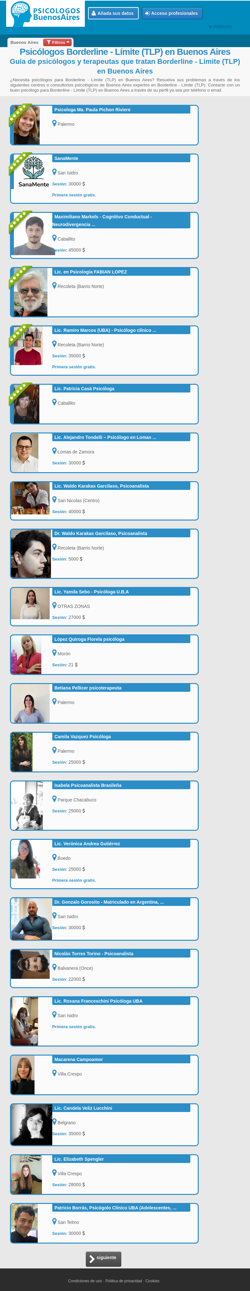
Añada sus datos (113, 13)
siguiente (102, 1259)
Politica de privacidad (123, 1281)
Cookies (152, 1281)
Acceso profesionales (171, 13)
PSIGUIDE (220, 27)
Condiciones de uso (85, 1281)
